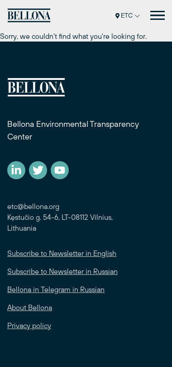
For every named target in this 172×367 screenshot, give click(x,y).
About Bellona (29, 307)
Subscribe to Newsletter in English (61, 253)
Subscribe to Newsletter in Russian (62, 271)
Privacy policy (29, 325)
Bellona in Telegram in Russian (56, 289)
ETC (127, 15)
